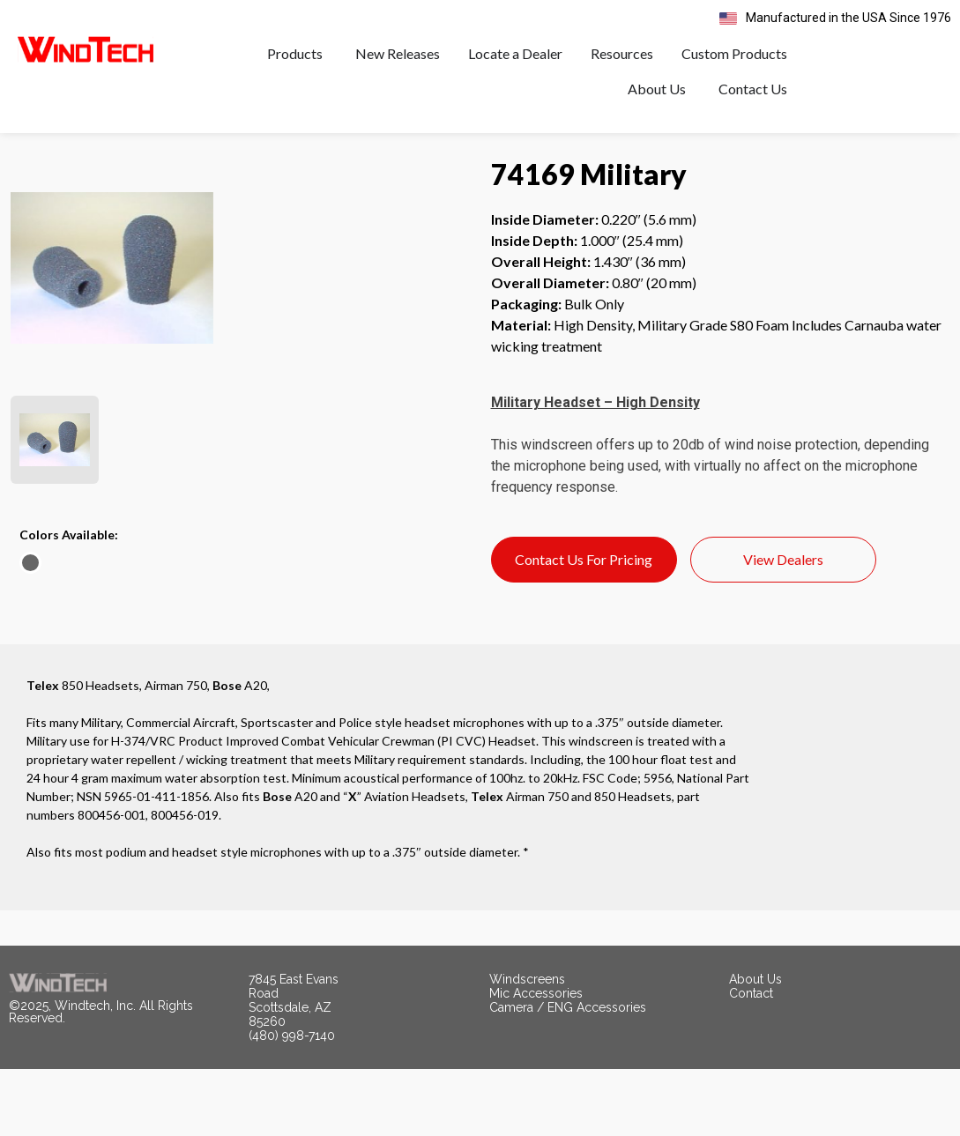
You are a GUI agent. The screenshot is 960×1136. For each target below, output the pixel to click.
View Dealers (783, 626)
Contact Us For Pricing (583, 626)
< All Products (53, 177)
